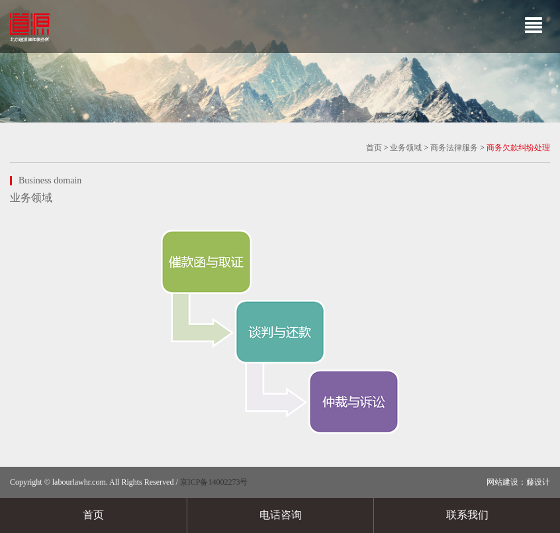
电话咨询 (280, 514)
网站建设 (502, 482)
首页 (374, 147)
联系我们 (467, 514)
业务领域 (406, 147)
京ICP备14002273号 (214, 482)
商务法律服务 (454, 147)
